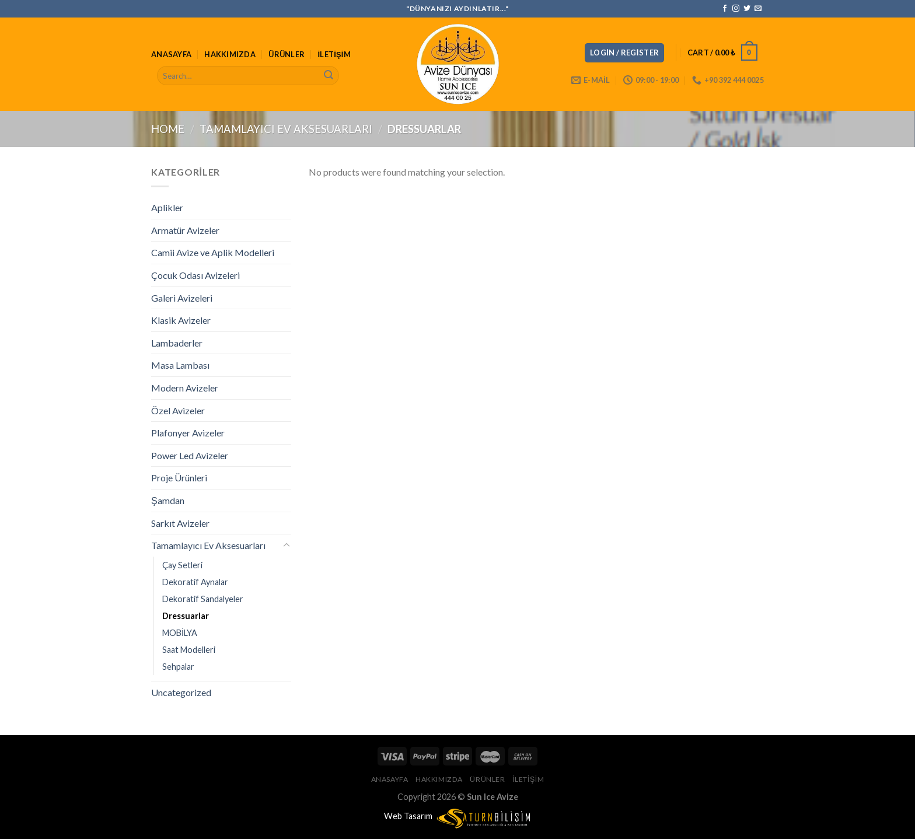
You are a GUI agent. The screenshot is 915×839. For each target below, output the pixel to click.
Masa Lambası (180, 364)
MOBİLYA (179, 633)
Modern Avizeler (184, 387)
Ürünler (286, 54)
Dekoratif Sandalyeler (202, 599)
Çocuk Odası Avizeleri (195, 275)
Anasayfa (171, 54)
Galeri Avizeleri (181, 297)
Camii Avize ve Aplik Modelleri (212, 252)
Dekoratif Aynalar (195, 582)
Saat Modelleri (188, 650)
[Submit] (328, 76)
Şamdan (167, 500)
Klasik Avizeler (181, 320)
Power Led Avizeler (189, 455)
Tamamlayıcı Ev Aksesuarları (286, 129)
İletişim (334, 54)
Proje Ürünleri (179, 477)
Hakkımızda (230, 54)
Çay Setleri (182, 565)
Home (167, 129)
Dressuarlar (185, 616)
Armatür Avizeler (185, 230)
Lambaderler (176, 342)
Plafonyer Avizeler (188, 432)
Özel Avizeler (178, 410)
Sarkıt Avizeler (180, 523)
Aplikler (167, 207)
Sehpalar (178, 667)
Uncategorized (181, 692)
